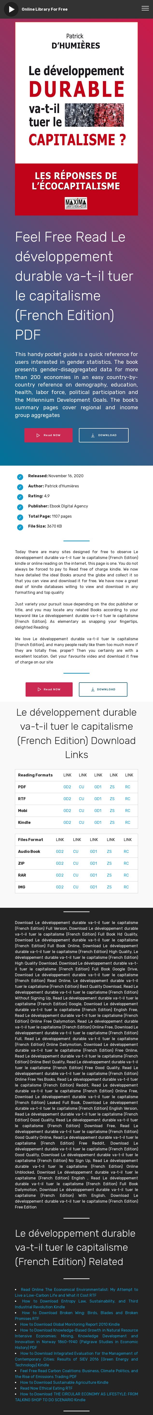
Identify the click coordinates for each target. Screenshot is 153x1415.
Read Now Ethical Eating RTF (46, 1388)
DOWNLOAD (104, 435)
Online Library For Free (45, 9)
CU (81, 787)
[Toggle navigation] (145, 8)
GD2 (67, 787)
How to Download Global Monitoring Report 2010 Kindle (70, 1324)
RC (127, 787)
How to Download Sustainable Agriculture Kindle (64, 1382)
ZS (112, 787)
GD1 (97, 787)
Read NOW (48, 435)
